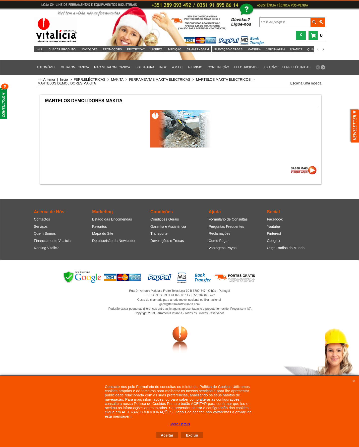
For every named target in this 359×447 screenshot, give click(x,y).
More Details (180, 424)
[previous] (318, 49)
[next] (323, 49)
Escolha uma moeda (305, 83)
